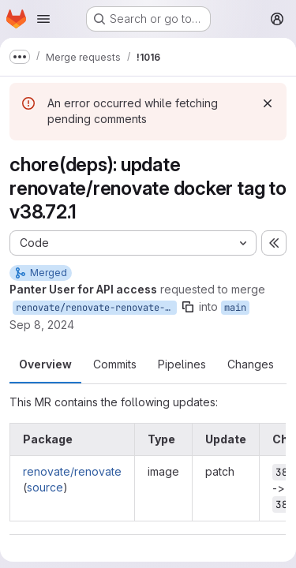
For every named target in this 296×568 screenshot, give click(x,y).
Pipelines (182, 364)
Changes (250, 364)
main (235, 307)
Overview (45, 364)
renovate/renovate (72, 471)
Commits (115, 364)
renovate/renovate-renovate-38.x (96, 307)
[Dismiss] (267, 103)
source (45, 487)
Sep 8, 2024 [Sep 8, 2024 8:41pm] (41, 324)
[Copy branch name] (187, 306)
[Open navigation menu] (43, 19)
